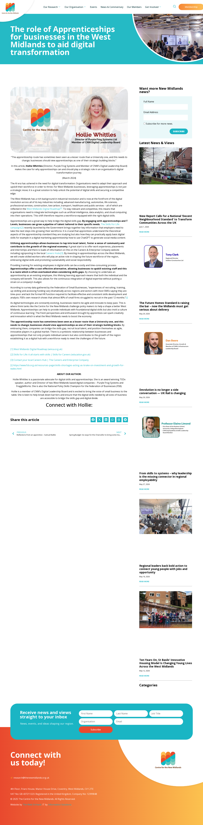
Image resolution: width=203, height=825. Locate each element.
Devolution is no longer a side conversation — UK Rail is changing (162, 391)
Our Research (55, 7)
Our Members (132, 7)
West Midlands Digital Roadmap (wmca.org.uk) (38, 349)
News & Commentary (111, 7)
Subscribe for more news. (158, 124)
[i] (127, 297)
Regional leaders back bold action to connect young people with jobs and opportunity (163, 569)
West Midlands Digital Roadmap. (45, 208)
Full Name (149, 101)
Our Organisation (77, 7)
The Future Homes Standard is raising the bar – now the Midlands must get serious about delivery (164, 306)
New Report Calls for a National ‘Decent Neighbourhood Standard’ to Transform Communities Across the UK (165, 219)
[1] (11, 349)
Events (94, 7)
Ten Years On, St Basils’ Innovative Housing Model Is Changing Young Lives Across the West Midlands (165, 663)
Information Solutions (59, 804)
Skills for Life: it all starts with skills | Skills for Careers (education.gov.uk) (52, 354)
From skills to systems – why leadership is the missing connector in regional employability (165, 476)
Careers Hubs (53, 253)
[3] (61, 253)
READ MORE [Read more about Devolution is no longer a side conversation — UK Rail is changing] (144, 402)
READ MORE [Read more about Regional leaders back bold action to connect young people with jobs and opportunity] (144, 581)
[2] (22, 227)
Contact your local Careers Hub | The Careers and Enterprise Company (51, 360)
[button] (93, 419)
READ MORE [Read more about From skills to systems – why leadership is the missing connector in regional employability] (144, 489)
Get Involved (149, 7)
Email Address (151, 112)
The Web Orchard (32, 804)
